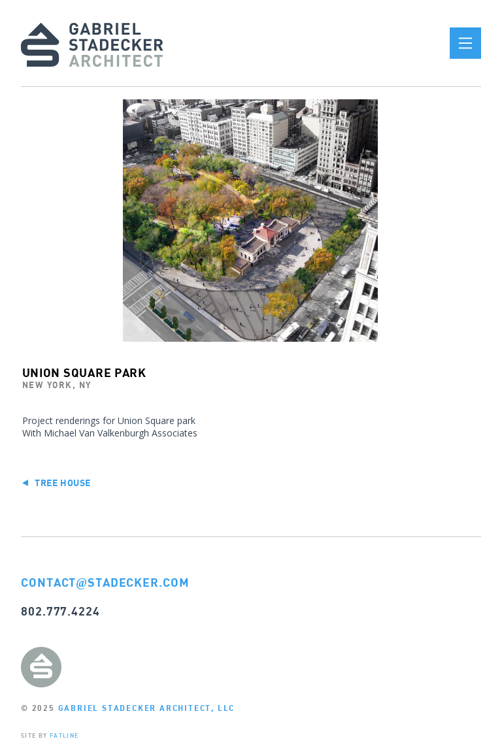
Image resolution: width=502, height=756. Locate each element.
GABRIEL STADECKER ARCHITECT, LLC (146, 708)
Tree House (56, 482)
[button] (465, 43)
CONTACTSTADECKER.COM (105, 582)
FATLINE (64, 735)
